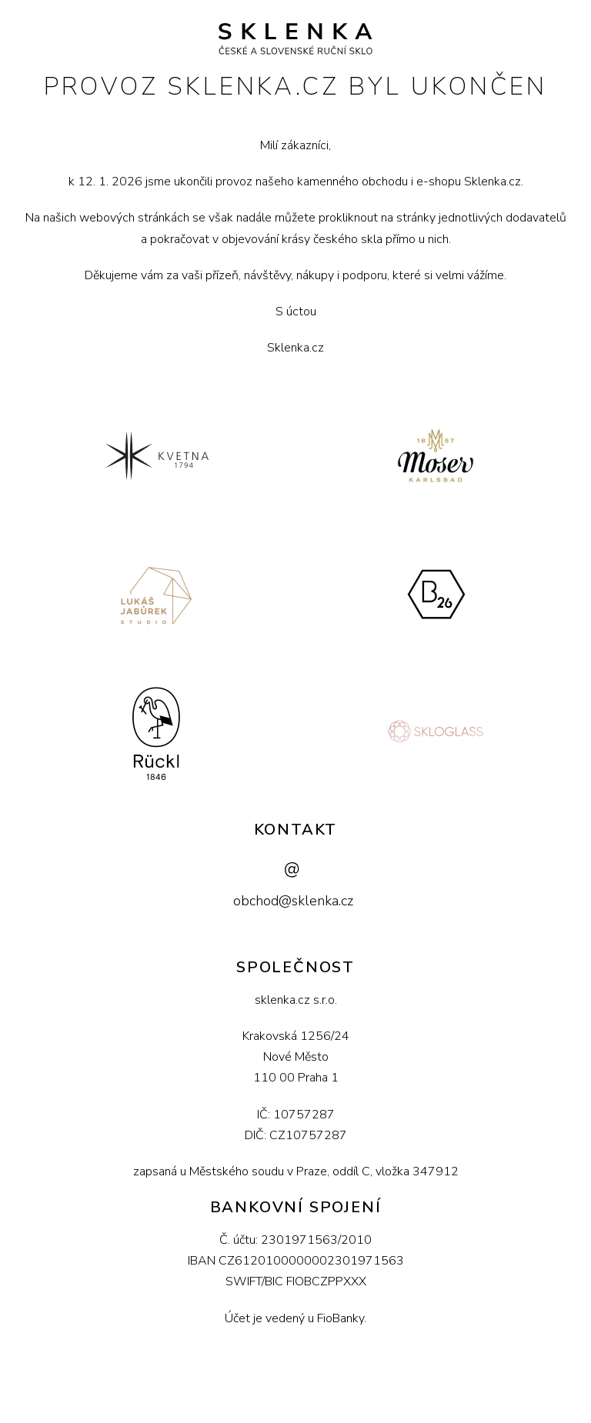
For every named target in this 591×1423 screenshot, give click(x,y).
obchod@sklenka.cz (293, 900)
